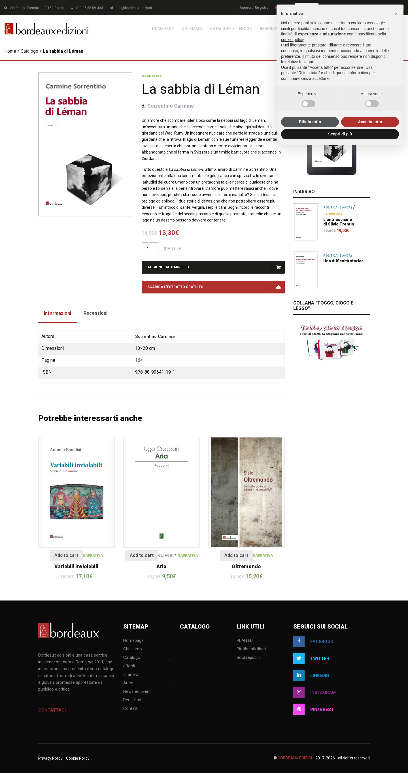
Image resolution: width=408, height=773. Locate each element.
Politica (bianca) (337, 207)
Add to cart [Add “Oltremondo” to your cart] (236, 555)
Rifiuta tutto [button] (310, 122)
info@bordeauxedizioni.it (132, 8)
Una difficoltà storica (343, 261)
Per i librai (132, 700)
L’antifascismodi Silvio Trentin (338, 221)
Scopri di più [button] (340, 134)
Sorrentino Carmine (170, 106)
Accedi (245, 8)
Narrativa (152, 76)
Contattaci (52, 710)
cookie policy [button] (292, 39)
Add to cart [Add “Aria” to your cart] (142, 555)
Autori (129, 683)
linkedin (311, 675)
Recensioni (95, 313)
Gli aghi (165, 555)
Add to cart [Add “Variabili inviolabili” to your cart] (66, 555)
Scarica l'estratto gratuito (175, 287)
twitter (311, 658)
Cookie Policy (78, 758)
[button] (396, 13)
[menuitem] (163, 28)
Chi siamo (192, 28)
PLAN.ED (245, 640)
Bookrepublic (249, 657)
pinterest (313, 709)
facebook (313, 641)
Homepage (163, 28)
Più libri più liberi (251, 649)
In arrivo (269, 28)
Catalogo (220, 28)
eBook (245, 28)
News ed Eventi (137, 691)
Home (10, 51)
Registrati (262, 8)
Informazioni (57, 313)
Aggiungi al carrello (168, 267)
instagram (314, 692)
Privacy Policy (50, 758)
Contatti (130, 708)
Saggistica (332, 214)
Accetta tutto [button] (370, 122)
